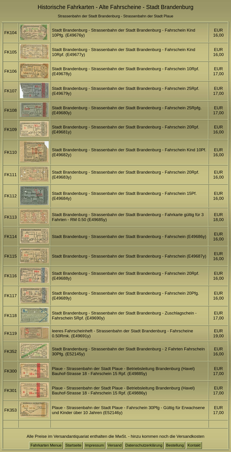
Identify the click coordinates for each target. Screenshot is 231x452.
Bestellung (175, 445)
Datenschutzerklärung (143, 445)
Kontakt (193, 445)
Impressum (94, 445)
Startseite (73, 445)
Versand (115, 445)
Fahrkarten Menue (46, 445)
